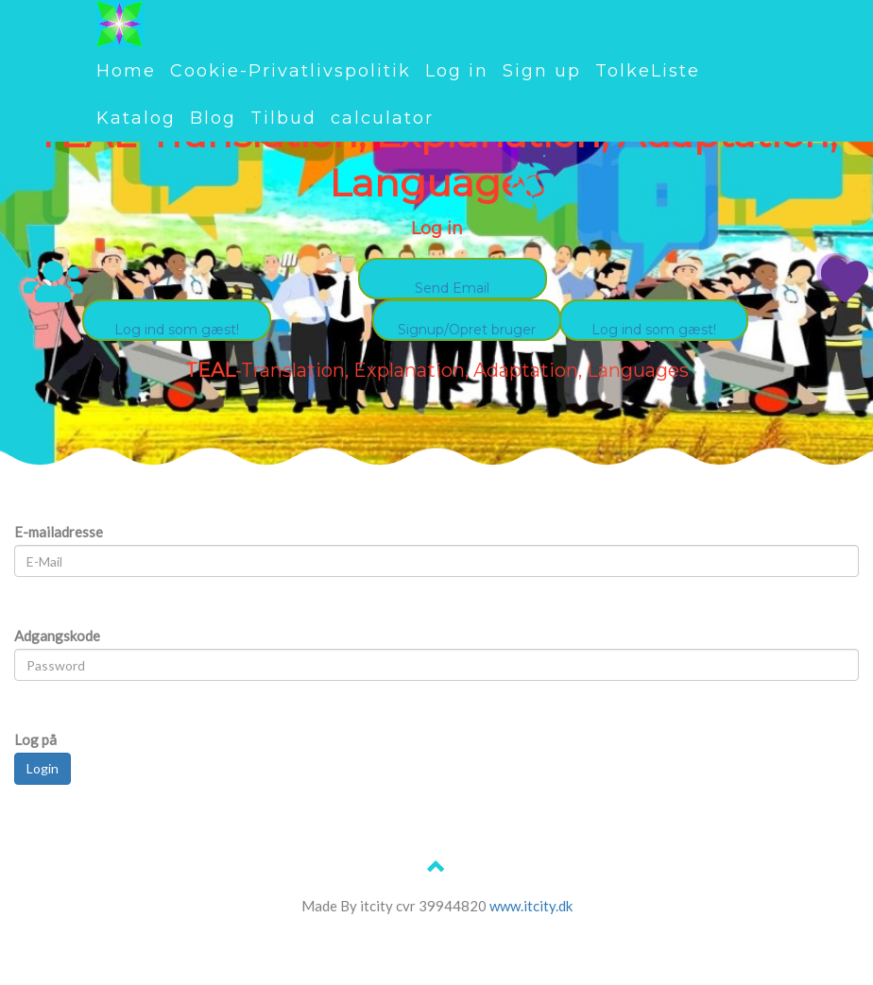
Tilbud (283, 118)
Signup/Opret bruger (467, 329)
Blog (213, 118)
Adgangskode (57, 635)
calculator (382, 118)
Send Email (452, 288)
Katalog (136, 118)
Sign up (542, 70)
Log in (456, 70)
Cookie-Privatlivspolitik (290, 70)
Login (42, 768)
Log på (35, 739)
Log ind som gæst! (653, 329)
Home (126, 70)
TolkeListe (647, 70)
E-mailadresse (58, 531)
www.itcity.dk (531, 905)
